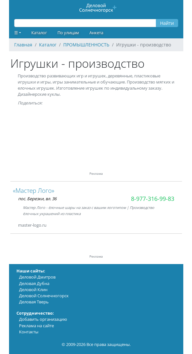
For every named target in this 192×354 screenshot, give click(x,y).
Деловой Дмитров (37, 277)
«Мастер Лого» (33, 190)
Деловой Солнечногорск (44, 296)
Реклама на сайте (36, 326)
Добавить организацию (43, 319)
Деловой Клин (33, 289)
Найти (167, 23)
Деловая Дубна (34, 283)
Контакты (28, 332)
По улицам (68, 32)
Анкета (96, 32)
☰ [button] (16, 32)
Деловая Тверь (34, 302)
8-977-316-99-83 (152, 198)
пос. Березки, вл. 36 (37, 199)
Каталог (39, 32)
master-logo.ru (32, 225)
